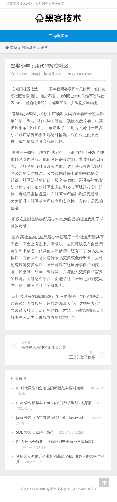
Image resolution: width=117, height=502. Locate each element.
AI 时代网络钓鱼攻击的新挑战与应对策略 (50, 387)
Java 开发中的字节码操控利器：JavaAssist (51, 417)
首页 (13, 47)
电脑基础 (28, 47)
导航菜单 (58, 35)
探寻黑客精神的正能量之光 (63, 345)
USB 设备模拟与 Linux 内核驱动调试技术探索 (54, 402)
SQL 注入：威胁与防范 (35, 432)
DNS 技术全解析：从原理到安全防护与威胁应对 (56, 441)
